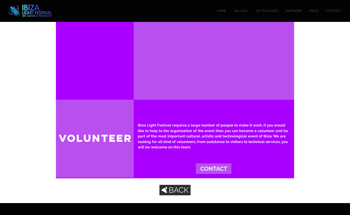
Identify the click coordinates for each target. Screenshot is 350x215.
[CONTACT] (213, 168)
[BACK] (175, 190)
